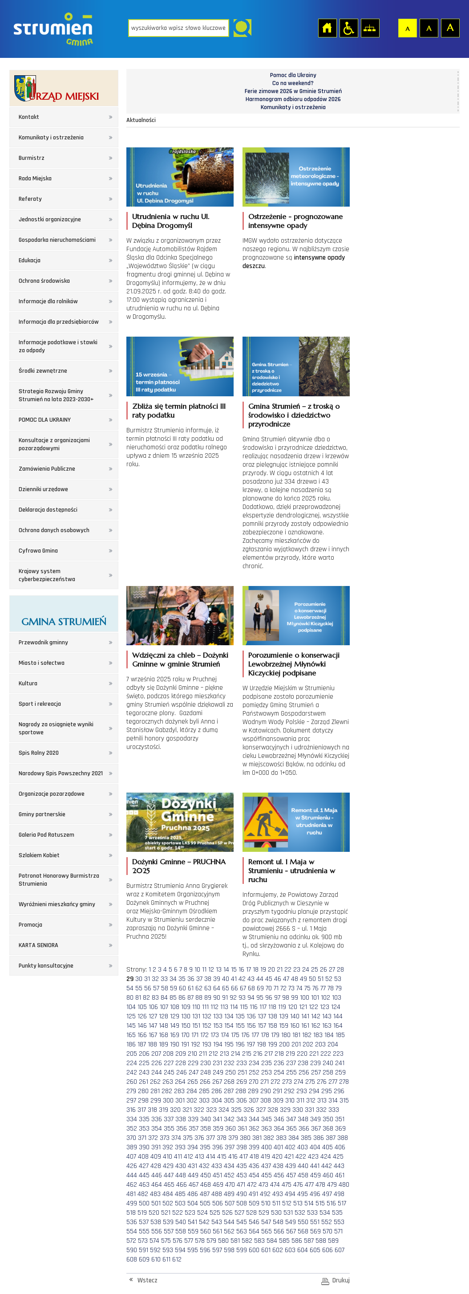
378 (221, 1138)
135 (240, 1016)
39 (216, 979)
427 (144, 1166)
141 (305, 1016)
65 (225, 988)
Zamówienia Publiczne (47, 469)
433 (216, 1166)
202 (308, 1044)
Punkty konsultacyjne (46, 966)
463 (144, 1184)
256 (304, 1072)
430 (180, 1166)
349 (315, 1119)
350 (328, 1119)
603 (290, 1250)
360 (230, 1128)
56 (147, 988)
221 (314, 1053)
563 (241, 1231)
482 (142, 1194)
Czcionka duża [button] (450, 27)
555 (144, 1231)
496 (315, 1194)
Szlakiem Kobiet (39, 855)
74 (299, 988)
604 (302, 1250)
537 (144, 1222)
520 (154, 1212)
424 (325, 1156)
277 (332, 1081)
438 (278, 1166)
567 (291, 1231)
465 (169, 1184)
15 (234, 969)
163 (327, 1025)
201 (296, 1044)
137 (262, 1016)
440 (303, 1166)
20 (271, 969)
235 (266, 1063)
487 (205, 1194)
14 (226, 969)
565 (266, 1231)
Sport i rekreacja (40, 704)
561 (217, 1231)
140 (294, 1016)
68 (251, 988)
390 (144, 1147)
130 (185, 1016)
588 (320, 1240)
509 (254, 1203)
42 (242, 979)
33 (164, 979)
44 (259, 979)
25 (314, 969)
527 (239, 1212)
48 (294, 979)
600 (254, 1250)
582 (247, 1240)
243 (144, 1072)
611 (166, 1259)
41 (234, 979)
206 (144, 1053)
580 (223, 1240)
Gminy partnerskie (42, 814)
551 (314, 1222)
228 (180, 1063)
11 (204, 969)
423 (313, 1156)
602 (277, 1250)
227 (169, 1063)
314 (333, 1100)
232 (229, 1063)
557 (169, 1231)
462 (131, 1184)
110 (196, 1007)
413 (199, 1156)
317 (141, 1110)
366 (304, 1128)
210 (192, 1053)
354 (156, 1128)
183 (318, 1035)
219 (290, 1053)
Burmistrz (31, 158)
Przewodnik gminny (43, 643)
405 (327, 1147)
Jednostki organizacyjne (50, 220)
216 (258, 1053)
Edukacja (29, 260)
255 (291, 1072)
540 (180, 1222)
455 (266, 1175)
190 (174, 1044)
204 (332, 1044)
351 (339, 1119)
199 (272, 1044)
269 (241, 1081)
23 (296, 969)
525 (215, 1212)
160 (294, 1025)
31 (147, 979)
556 (156, 1231)
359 (218, 1128)
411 (178, 1156)
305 (229, 1100)
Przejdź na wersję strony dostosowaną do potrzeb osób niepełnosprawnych (348, 27)
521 (165, 1212)
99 (294, 997)
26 (323, 969)
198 (261, 1044)
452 (229, 1175)
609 (144, 1259)
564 (254, 1231)
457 (291, 1175)
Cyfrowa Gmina (38, 551)
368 (328, 1128)
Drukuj (341, 1280)
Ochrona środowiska (44, 281)
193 (206, 1044)
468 (205, 1184)
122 (313, 1007)
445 (144, 1175)
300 (168, 1100)
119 (282, 1007)
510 (266, 1203)
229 (193, 1063)
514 (309, 1203)
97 (277, 997)
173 (214, 1035)
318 (152, 1110)
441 (314, 1166)
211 (203, 1053)
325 (236, 1110)
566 (279, 1231)
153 (217, 1025)
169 (174, 1035)
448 (180, 1175)
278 (344, 1081)
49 (303, 979)
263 (167, 1081)
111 (205, 1007)
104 (131, 1007)
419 (265, 1156)
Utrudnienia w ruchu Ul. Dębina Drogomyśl (170, 221)
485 (180, 1194)
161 (305, 1025)
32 (155, 979)
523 (190, 1212)
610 (156, 1259)
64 (216, 988)
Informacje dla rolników (48, 301)
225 (144, 1063)
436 (254, 1166)
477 (309, 1184)
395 (205, 1147)
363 (266, 1128)
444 (131, 1175)
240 (328, 1063)
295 (326, 1091)
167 (153, 1035)
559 (193, 1231)
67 (243, 988)
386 (318, 1138)
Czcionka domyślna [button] (407, 27)
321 (187, 1110)
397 (229, 1147)
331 (309, 1110)
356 (181, 1128)
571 (338, 1231)
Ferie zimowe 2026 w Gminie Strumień (293, 91)
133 (217, 1016)
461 (339, 1175)
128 (163, 1016)
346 (279, 1119)
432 (204, 1166)
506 (217, 1203)
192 (195, 1044)
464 (156, 1184)
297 (131, 1100)
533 (312, 1212)
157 (262, 1025)
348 (303, 1119)
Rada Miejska (35, 179)
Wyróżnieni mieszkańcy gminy (57, 904)
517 (342, 1203)
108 (174, 1007)
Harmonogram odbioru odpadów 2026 (293, 99)
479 (332, 1184)
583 (259, 1240)
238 (303, 1063)
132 (206, 1016)
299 (155, 1100)
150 (185, 1025)
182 (306, 1035)
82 (146, 997)
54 (129, 988)
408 (143, 1156)
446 (156, 1175)
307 (254, 1100)
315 (344, 1100)
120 (292, 1007)
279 (131, 1091)
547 (266, 1222)
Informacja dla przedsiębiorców (59, 322)
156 (251, 1025)
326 (248, 1110)
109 (185, 1007)
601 (266, 1250)
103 (336, 997)
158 (272, 1025)
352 (131, 1128)
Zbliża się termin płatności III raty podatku (179, 410)
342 (229, 1119)
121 (303, 1007)
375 (188, 1138)
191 (185, 1044)
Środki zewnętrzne (43, 371)
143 (327, 1016)
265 (192, 1081)
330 (297, 1110)
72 (283, 988)
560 (205, 1231)
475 (286, 1184)
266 (205, 1081)
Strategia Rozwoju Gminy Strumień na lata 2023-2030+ (56, 395)
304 (216, 1100)
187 (141, 1044)
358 (205, 1128)
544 (229, 1222)
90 (216, 997)
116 (254, 1007)
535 (337, 1212)
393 (180, 1147)
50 (312, 979)
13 (219, 969)
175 (235, 1035)
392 (167, 1147)
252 (254, 1072)
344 (254, 1119)
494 (290, 1194)
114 (234, 1007)
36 (190, 979)
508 (241, 1203)
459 (315, 1175)
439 (290, 1166)
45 (268, 979)
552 (326, 1222)
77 (323, 988)
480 (344, 1184)
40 (225, 979)
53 (337, 979)
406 (340, 1147)
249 (218, 1072)
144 (338, 1016)
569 (315, 1231)
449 (193, 1175)
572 (131, 1240)
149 (174, 1025)
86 (182, 997)
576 (177, 1240)
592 (155, 1250)
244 (156, 1072)
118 (272, 1007)
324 (223, 1110)
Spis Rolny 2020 (39, 753)
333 (333, 1110)
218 (279, 1053)
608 (131, 1259)
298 (143, 1100)
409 (155, 1156)
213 (224, 1053)
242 (131, 1072)
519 (142, 1212)
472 (252, 1184)
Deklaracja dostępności (48, 510)
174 (225, 1035)
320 (175, 1110)
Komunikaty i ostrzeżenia (51, 138)
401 (278, 1147)
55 (138, 988)
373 (165, 1138)
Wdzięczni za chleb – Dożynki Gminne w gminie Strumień (180, 659)
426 (131, 1166)
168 (163, 1035)
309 (278, 1100)
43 (251, 979)
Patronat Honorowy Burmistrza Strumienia (59, 880)
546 (254, 1222)
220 (302, 1053)
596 (205, 1250)
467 (193, 1184)
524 (202, 1212)
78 (330, 988)
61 (191, 988)
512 (286, 1203)
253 (266, 1072)
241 (339, 1063)
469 (218, 1184)
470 (230, 1184)
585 (284, 1240)
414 (210, 1156)
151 (196, 1025)
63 (207, 988)
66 (234, 988)
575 (166, 1240)
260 (131, 1081)
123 (324, 1007)
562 (229, 1231)
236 (279, 1063)
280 (143, 1091)
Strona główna (327, 27)
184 (329, 1035)
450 (205, 1175)
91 (225, 997)
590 (131, 1250)
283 (179, 1091)
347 (291, 1119)
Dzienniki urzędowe (43, 489)
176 (245, 1035)
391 (156, 1147)
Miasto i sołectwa (42, 663)
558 (180, 1231)
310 (290, 1100)
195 (229, 1044)
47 (286, 979)
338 (180, 1119)
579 (211, 1240)
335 (144, 1119)
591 (143, 1250)
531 (288, 1212)
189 (163, 1044)
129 (174, 1016)
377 (210, 1138)
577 (188, 1240)
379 (233, 1138)
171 (194, 1035)
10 (197, 969)
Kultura (28, 684)
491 (253, 1194)
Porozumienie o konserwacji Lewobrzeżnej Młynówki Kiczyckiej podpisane (294, 664)
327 (261, 1110)
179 (275, 1035)
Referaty (30, 199)
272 (275, 1081)
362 (254, 1128)
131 (196, 1016)
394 (192, 1147)
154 (229, 1025)
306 (241, 1100)
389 (131, 1147)
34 (173, 979)
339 (193, 1119)
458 (303, 1175)
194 (217, 1044)
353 (144, 1128)
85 (173, 997)
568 (303, 1231)
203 (320, 1044)
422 (300, 1156)
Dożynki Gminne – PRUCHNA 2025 (179, 866)
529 (264, 1212)
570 (327, 1231)
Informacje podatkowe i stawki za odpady (58, 346)
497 (327, 1194)
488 (216, 1194)
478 (320, 1184)
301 (180, 1100)
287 (229, 1091)
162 (315, 1025)
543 (216, 1222)
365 (291, 1128)
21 (280, 969)
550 (303, 1222)
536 (131, 1222)
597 (217, 1250)
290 (265, 1091)
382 (268, 1138)
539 (168, 1222)
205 (131, 1053)
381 (257, 1138)
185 (340, 1035)
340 (205, 1119)
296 (339, 1091)
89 (207, 997)
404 (315, 1147)
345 (266, 1119)
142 (315, 1016)
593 (167, 1250)
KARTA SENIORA (38, 945)
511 (276, 1203)
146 (142, 1025)
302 (191, 1100)
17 (248, 969)
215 (246, 1053)
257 (316, 1072)
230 (205, 1063)
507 (229, 1203)
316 (131, 1110)
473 (263, 1184)
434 (229, 1166)
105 (142, 1007)
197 (251, 1044)
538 (155, 1222)
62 (198, 988)
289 (253, 1091)
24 (305, 969)
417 (243, 1156)
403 (302, 1147)
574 (154, 1240)
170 (185, 1035)
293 (301, 1091)
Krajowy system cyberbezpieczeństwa (47, 575)
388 (342, 1138)
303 (204, 1100)
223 (338, 1053)
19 (263, 969)
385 (306, 1138)
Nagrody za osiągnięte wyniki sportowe (56, 728)
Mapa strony (370, 27)
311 (300, 1100)
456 (279, 1175)
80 (129, 997)
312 (310, 1100)
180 (286, 1035)
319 (163, 1110)
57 (156, 988)
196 (240, 1044)
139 (283, 1016)
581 (235, 1240)
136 (251, 1016)
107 (164, 1007)
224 (131, 1063)
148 (163, 1025)
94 (251, 997)
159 (283, 1025)
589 (333, 1240)
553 (339, 1222)
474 (275, 1184)
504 (192, 1203)
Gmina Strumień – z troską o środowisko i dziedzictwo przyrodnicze (294, 415)
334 (131, 1119)
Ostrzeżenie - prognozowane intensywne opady (295, 221)
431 (192, 1166)
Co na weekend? (293, 83)
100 (304, 997)
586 (296, 1240)
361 (242, 1128)
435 (241, 1166)
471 (241, 1184)
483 (155, 1194)
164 (338, 1025)
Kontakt (29, 117)
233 (241, 1063)
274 (298, 1081)
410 (167, 1156)
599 (241, 1250)
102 (325, 997)
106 (153, 1007)
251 (242, 1072)
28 (340, 969)
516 (331, 1203)
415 (221, 1156)
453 (241, 1175)
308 (265, 1100)
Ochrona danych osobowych (54, 530)
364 (279, 1128)
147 (153, 1025)
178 (265, 1035)
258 (328, 1072)
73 (291, 988)
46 (277, 979)
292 (289, 1091)
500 (144, 1203)
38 (207, 979)
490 (241, 1194)
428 (155, 1166)
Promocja (30, 925)
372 (153, 1138)
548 (278, 1222)
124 (335, 1007)
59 (173, 988)
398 (241, 1147)
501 (156, 1203)
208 (168, 1053)
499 (131, 1203)
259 (340, 1072)
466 (181, 1184)
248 (205, 1072)
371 (142, 1138)
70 (269, 988)
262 (155, 1081)
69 (260, 988)
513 (298, 1203)
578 (200, 1240)
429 (168, 1166)
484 (167, 1194)
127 (153, 1016)
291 (277, 1091)
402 (290, 1147)
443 (339, 1166)
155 (240, 1025)
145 (131, 1025)
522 (177, 1212)
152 (206, 1025)
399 (254, 1147)
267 (217, 1081)
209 (180, 1053)
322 (199, 1110)
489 (229, 1194)
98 (285, 997)
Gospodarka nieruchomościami (57, 240)
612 (177, 1259)
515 (320, 1203)
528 (251, 1212)
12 (211, 969)
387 (331, 1138)
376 (199, 1138)
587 (309, 1240)
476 (298, 1184)
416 (233, 1156)
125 (131, 1016)
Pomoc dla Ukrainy (293, 75)
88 (198, 997)
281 (155, 1091)
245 (169, 1072)
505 (205, 1203)
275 (310, 1081)
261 (143, 1081)
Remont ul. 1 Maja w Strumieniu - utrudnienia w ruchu (291, 870)
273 (287, 1081)
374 (176, 1138)
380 (245, 1138)
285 (204, 1091)
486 (192, 1194)
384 (293, 1138)
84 (164, 997)
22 (287, 969)
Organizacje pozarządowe (52, 794)
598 (229, 1250)
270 (254, 1081)
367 (316, 1128)
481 (131, 1194)
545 (241, 1222)
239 (315, 1063)
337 (169, 1119)
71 (276, 988)
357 (193, 1128)
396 (217, 1147)
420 (277, 1156)
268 (229, 1081)
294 (314, 1091)
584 (272, 1240)
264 (180, 1081)
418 (254, 1156)
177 (255, 1035)
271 (264, 1081)
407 (131, 1156)
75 (307, 988)
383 (281, 1138)
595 (192, 1250)
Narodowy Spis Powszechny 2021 (61, 773)
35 (182, 979)
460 (328, 1175)
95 (259, 997)
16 (241, 969)
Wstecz (147, 1280)
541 (192, 1222)
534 (324, 1212)
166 (142, 1035)
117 (263, 1007)
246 (181, 1072)
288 (240, 1091)
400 (266, 1147)
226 (156, 1063)
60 (182, 988)
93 (242, 997)
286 (216, 1091)
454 (254, 1175)
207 (156, 1053)
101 (315, 997)
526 (227, 1212)
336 (156, 1119)
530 (276, 1212)
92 (233, 997)
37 (199, 979)
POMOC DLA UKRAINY (45, 420)
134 (229, 1016)
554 (131, 1231)
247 (193, 1072)
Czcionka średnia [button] (428, 27)
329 (285, 1110)
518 (131, 1212)
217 (268, 1053)
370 (131, 1138)
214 (235, 1053)
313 (322, 1100)
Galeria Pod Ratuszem (46, 835)
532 (300, 1212)
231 (217, 1063)
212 (213, 1053)
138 (272, 1016)
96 (268, 997)
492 (265, 1194)
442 (326, 1166)
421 (289, 1156)
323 (211, 1110)
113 (224, 1007)
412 (188, 1156)
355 (169, 1128)
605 (315, 1250)
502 (167, 1203)
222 (325, 1053)
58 (164, 988)
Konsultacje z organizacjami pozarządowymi (54, 444)
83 (155, 997)
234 (254, 1063)
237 (291, 1063)
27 (332, 969)
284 (191, 1091)
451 (217, 1175)
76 (315, 988)
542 (204, 1222)
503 (180, 1203)
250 (230, 1072)
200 (284, 1044)
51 (320, 979)
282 (167, 1091)
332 (321, 1110)
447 (169, 1175)
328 (272, 1110)
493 (277, 1194)
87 (190, 997)
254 (279, 1072)
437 (266, 1166)
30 (138, 979)
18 (256, 969)
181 (296, 1035)
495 (302, 1194)
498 (339, 1194)
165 (131, 1035)
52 (328, 979)
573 (143, 1240)
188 (152, 1044)
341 (217, 1119)
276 (322, 1081)
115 (244, 1007)
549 (290, 1222)
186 (131, 1044)
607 (339, 1250)
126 (142, 1016)
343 (241, 1119)
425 (338, 1156)
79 (339, 988)
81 (138, 997)
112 (214, 1007)
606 (327, 1250)
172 (204, 1035)
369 (340, 1128)
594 (180, 1250)
